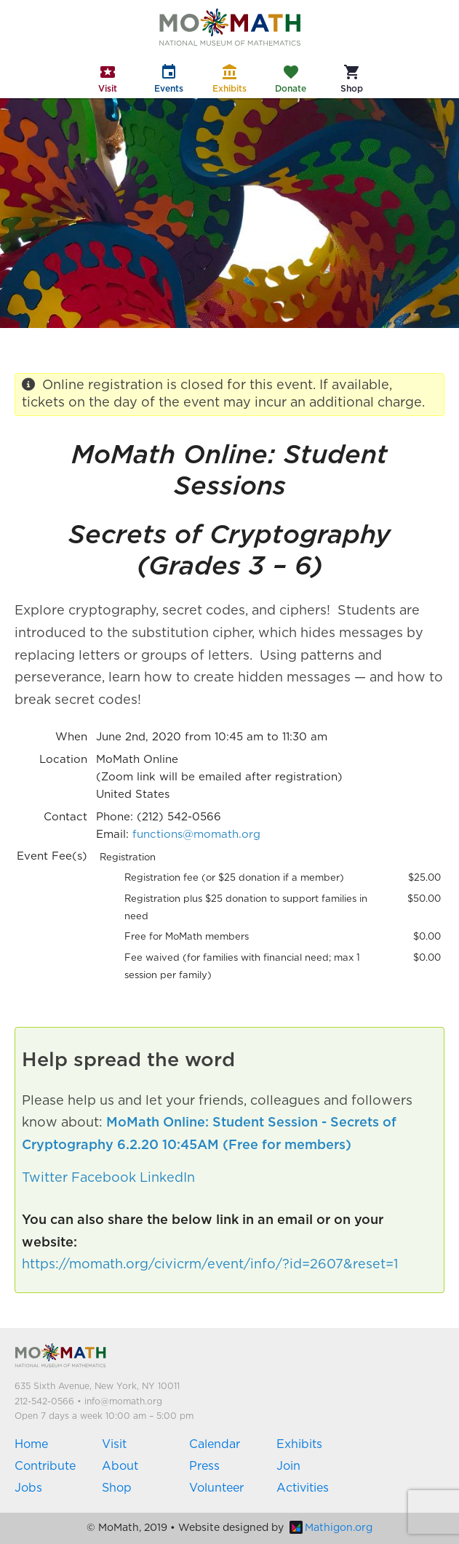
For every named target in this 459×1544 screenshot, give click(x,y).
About (120, 1466)
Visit (114, 1444)
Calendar (214, 1444)
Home (31, 1444)
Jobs (28, 1488)
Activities (302, 1488)
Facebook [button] (103, 1178)
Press (204, 1466)
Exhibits (299, 1444)
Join (288, 1466)
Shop (117, 1488)
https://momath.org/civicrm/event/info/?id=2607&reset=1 (210, 1264)
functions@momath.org (196, 834)
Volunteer (216, 1488)
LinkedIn (167, 1178)
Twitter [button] (45, 1178)
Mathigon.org (331, 1528)
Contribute (45, 1466)
